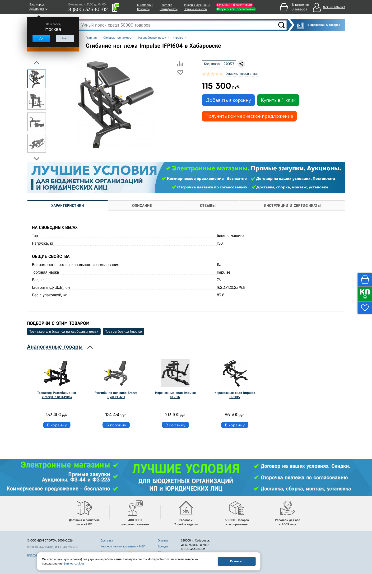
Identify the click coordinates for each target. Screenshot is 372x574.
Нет (64, 38)
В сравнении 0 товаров (323, 24)
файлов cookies (74, 563)
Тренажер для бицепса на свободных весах (63, 331)
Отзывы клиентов (195, 9)
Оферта (32, 554)
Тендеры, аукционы (196, 4)
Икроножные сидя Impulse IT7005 (234, 395)
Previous (36, 63)
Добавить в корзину (228, 100)
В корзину (57, 424)
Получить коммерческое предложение (249, 116)
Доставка (166, 4)
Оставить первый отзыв (242, 73)
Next (36, 159)
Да (41, 38)
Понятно (236, 561)
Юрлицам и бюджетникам (234, 4)
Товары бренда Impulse (123, 331)
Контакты (143, 9)
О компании (145, 4)
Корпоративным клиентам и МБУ (123, 546)
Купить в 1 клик (278, 100)
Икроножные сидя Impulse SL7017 (175, 395)
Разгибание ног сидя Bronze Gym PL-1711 (116, 395)
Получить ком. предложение (236, 9)
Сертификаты (168, 9)
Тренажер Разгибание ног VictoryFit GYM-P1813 (56, 395)
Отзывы (163, 540)
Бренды (163, 546)
